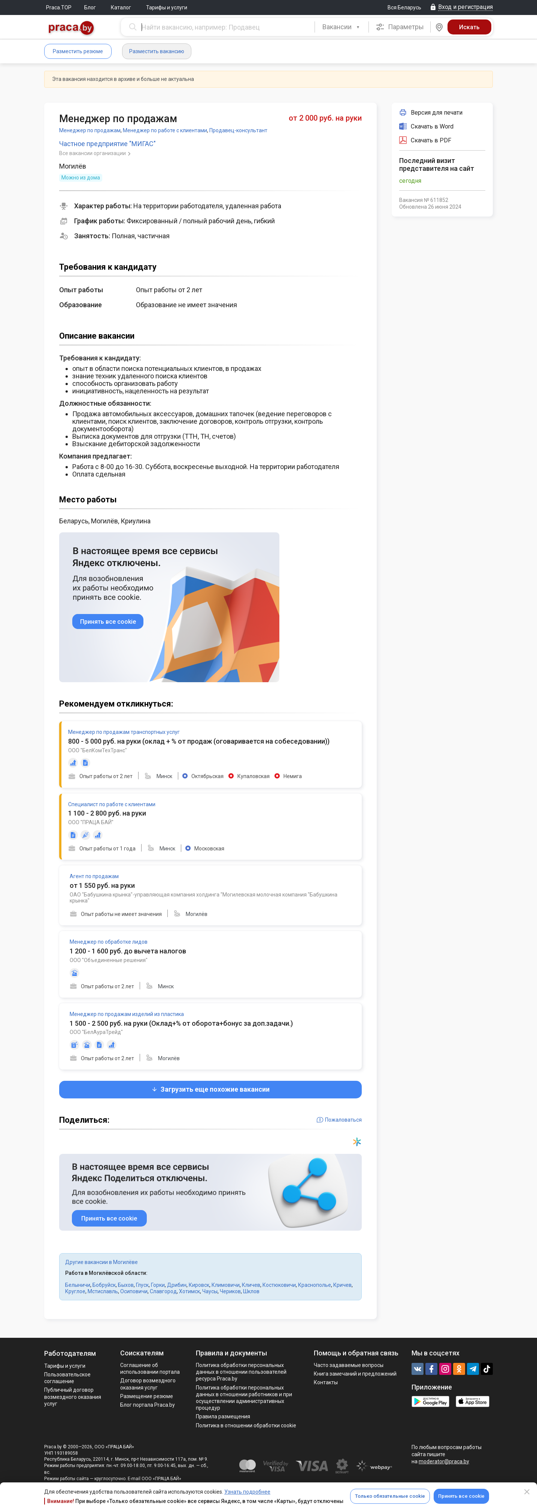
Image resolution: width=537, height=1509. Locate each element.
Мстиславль (103, 1291)
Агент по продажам (94, 876)
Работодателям (70, 1353)
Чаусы (210, 1291)
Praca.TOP (59, 7)
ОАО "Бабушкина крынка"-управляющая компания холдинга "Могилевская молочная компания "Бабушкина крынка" (203, 898)
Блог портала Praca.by (147, 1405)
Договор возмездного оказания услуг (148, 1384)
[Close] (526, 1492)
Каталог (121, 7)
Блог (90, 7)
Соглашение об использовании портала (150, 1368)
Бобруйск (104, 1285)
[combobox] (341, 27)
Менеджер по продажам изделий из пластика (127, 1014)
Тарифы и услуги (166, 7)
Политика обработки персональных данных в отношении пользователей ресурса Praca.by (241, 1372)
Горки (158, 1285)
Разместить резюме (78, 51)
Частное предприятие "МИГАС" (107, 144)
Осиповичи (134, 1291)
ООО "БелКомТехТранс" (97, 750)
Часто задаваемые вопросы (348, 1365)
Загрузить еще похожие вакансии (210, 1089)
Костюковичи (279, 1285)
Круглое (75, 1291)
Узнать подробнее (247, 1492)
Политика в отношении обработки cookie (246, 1425)
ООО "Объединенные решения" (109, 960)
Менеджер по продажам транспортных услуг (124, 732)
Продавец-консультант (238, 130)
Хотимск (189, 1291)
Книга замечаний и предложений (355, 1374)
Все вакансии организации (93, 153)
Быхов (126, 1285)
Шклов (251, 1291)
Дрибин (176, 1285)
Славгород (163, 1291)
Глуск (142, 1285)
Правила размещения (223, 1416)
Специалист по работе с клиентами (111, 804)
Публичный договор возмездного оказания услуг (72, 1396)
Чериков (230, 1291)
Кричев (342, 1285)
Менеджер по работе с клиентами (165, 130)
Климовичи (226, 1285)
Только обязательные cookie (390, 1496)
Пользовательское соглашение (67, 1378)
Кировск (199, 1285)
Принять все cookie (461, 1496)
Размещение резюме (146, 1396)
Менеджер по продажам (90, 130)
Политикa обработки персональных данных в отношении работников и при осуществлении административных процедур (244, 1398)
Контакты (326, 1382)
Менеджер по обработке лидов (109, 942)
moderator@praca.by (444, 1461)
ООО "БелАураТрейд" (96, 1032)
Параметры (400, 26)
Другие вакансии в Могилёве (101, 1262)
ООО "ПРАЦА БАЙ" (90, 822)
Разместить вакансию (156, 51)
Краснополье (314, 1285)
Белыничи (77, 1285)
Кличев (251, 1285)
